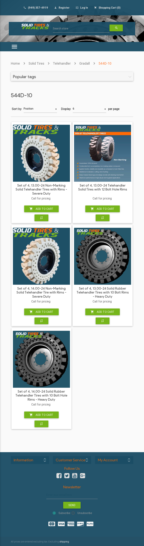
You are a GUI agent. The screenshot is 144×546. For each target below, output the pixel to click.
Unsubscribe (84, 513)
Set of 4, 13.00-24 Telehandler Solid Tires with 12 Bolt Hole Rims (102, 188)
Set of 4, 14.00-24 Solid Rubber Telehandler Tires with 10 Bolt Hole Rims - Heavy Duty (41, 396)
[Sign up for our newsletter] (72, 495)
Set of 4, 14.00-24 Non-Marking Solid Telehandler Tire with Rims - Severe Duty (41, 293)
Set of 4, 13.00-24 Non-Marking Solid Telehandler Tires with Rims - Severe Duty (41, 190)
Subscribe (64, 513)
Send (71, 505)
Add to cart (41, 208)
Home (15, 63)
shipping (64, 541)
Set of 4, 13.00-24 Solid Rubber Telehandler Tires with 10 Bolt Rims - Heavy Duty (102, 293)
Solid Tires (36, 63)
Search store (60, 28)
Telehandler (62, 63)
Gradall (84, 63)
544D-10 (104, 63)
